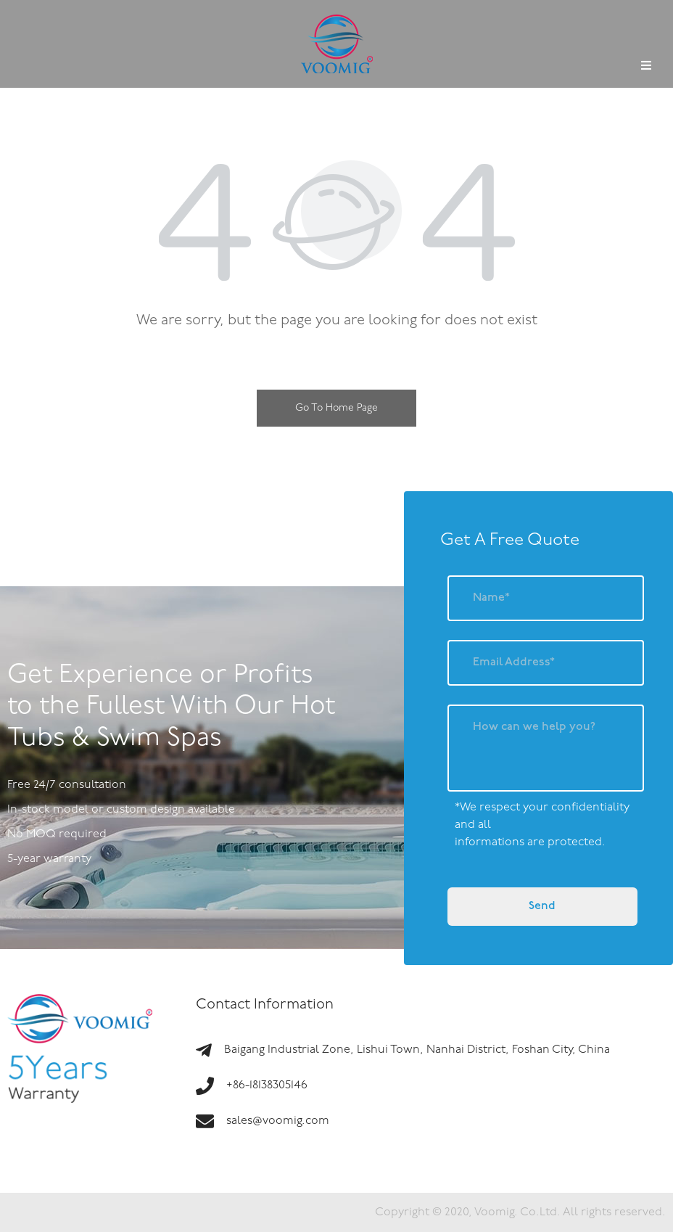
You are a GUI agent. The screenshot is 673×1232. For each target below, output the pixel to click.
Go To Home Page (336, 408)
